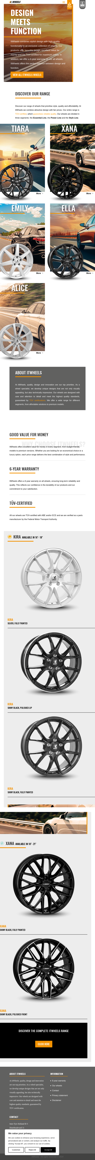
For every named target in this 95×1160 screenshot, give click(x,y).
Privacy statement (60, 1095)
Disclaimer (56, 1100)
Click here (44, 1044)
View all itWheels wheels (27, 75)
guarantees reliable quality (44, 114)
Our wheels (57, 1086)
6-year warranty (59, 1081)
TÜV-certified (21, 114)
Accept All (48, 1150)
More (38, 193)
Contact (55, 1090)
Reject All (32, 1150)
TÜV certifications (37, 400)
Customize (16, 1150)
